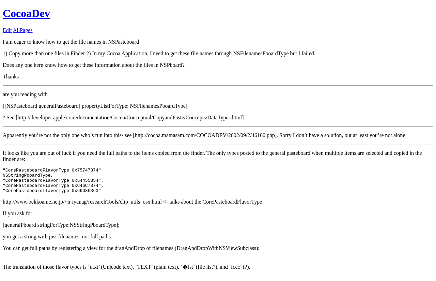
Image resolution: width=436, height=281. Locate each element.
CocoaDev (26, 13)
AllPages (23, 30)
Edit (7, 30)
